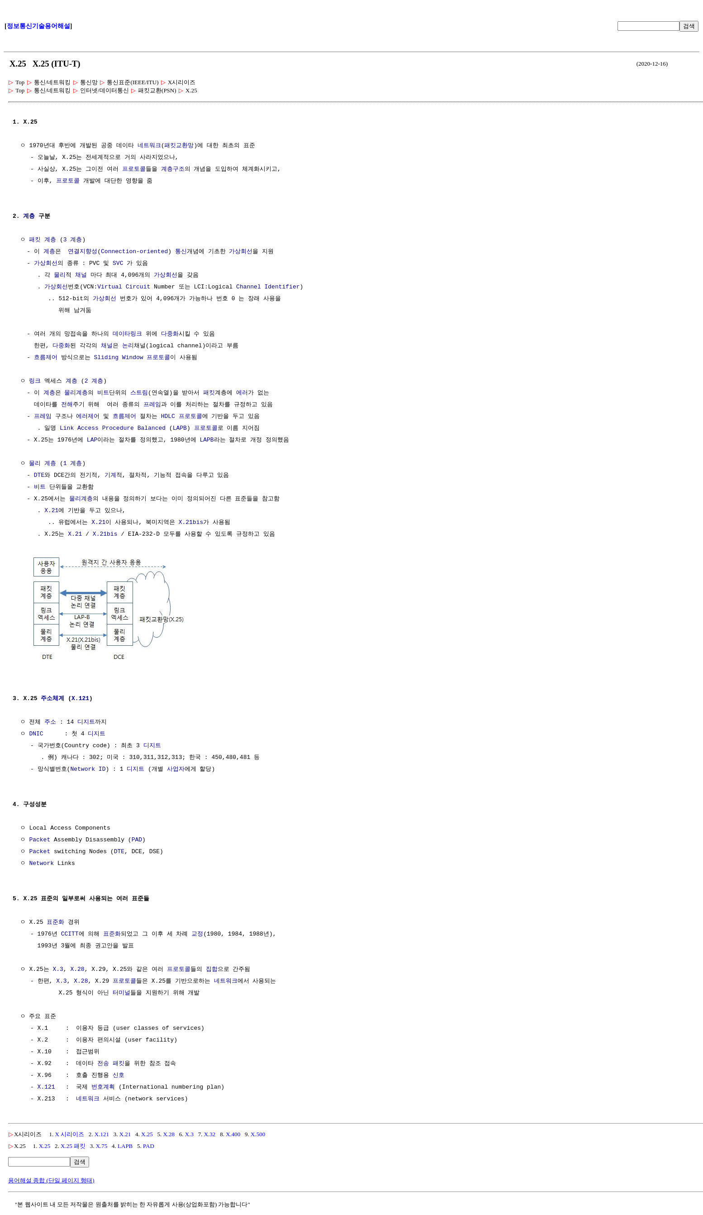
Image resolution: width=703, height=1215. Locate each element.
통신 (181, 252)
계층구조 (173, 169)
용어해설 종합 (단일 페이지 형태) (51, 1179)
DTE (39, 475)
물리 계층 (42, 464)
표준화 (55, 921)
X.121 (80, 698)
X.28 (77, 969)
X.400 (233, 1133)
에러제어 (88, 417)
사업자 (176, 768)
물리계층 (76, 393)
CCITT (70, 933)
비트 (103, 393)
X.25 (147, 1133)
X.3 (57, 969)
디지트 (86, 721)
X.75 (102, 1145)
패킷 (35, 240)
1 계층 (72, 464)
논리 (128, 346)
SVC (118, 263)
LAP (92, 440)
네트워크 (149, 146)
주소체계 (52, 698)
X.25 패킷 (73, 1145)
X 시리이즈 (69, 1133)
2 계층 (94, 381)
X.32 (210, 1133)
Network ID (87, 768)
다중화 (170, 334)
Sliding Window (118, 358)
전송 (103, 1063)
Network (41, 863)
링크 (35, 381)
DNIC (36, 733)
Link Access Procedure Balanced (113, 428)
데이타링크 (127, 334)
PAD (137, 839)
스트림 (139, 393)
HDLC (168, 417)
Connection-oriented (134, 252)
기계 (110, 475)
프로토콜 (134, 169)
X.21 (51, 511)
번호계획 (103, 1086)
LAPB (180, 428)
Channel (248, 287)
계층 (29, 216)
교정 (197, 933)
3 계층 (72, 240)
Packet (39, 839)
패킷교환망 (179, 146)
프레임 (152, 405)
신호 (118, 1075)
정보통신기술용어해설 (38, 26)
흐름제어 (45, 358)
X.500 (258, 1133)
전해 (67, 405)
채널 (81, 275)
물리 (60, 275)
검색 (689, 26)
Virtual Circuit (123, 287)
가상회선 (240, 252)
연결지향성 (82, 252)
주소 (50, 721)
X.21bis (191, 523)
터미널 (121, 992)
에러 (242, 393)
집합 (211, 969)
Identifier (281, 287)
